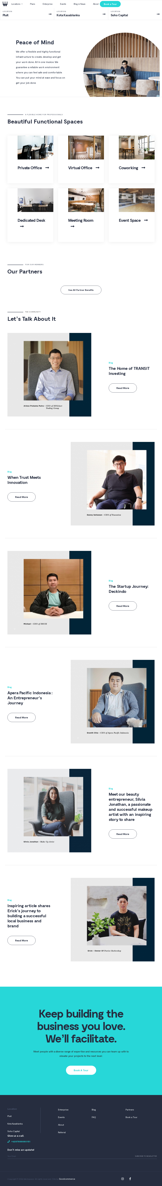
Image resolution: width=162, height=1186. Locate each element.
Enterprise (48, 4)
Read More (122, 387)
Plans (32, 4)
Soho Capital (13, 1131)
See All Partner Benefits (81, 290)
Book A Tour (81, 1070)
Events (63, 4)
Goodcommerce (67, 1178)
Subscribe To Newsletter (146, 1156)
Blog (111, 362)
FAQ (94, 1117)
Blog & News (79, 4)
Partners (130, 1109)
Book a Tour (110, 4)
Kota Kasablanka (15, 1123)
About (96, 4)
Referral (62, 1132)
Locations (16, 4)
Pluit (9, 1116)
